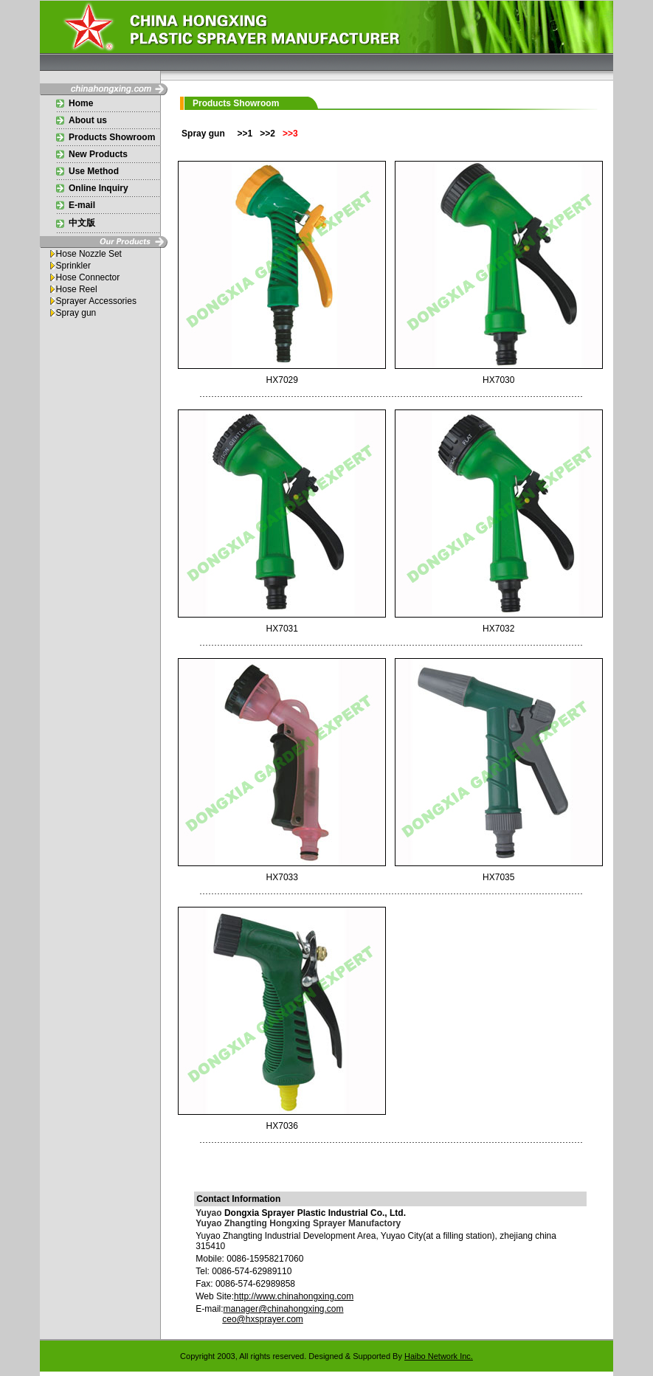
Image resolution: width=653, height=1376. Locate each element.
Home (81, 103)
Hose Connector (88, 277)
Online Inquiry (98, 188)
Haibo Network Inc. (438, 1356)
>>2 (267, 133)
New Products (98, 154)
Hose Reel (76, 289)
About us (88, 120)
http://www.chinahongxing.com (293, 1296)
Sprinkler (73, 265)
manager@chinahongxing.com (284, 1309)
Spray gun (76, 313)
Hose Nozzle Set (89, 254)
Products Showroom (112, 137)
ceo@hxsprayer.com (262, 1319)
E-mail (82, 205)
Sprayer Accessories (96, 301)
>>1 (244, 133)
